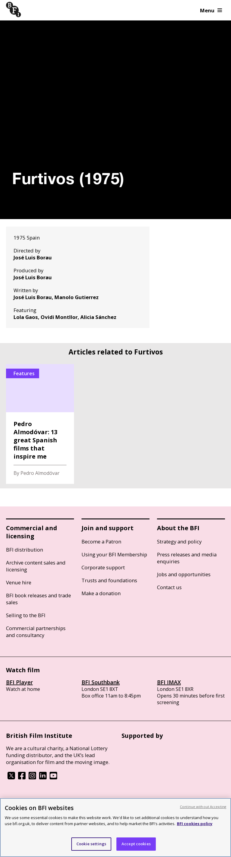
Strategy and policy (179, 541)
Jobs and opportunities (184, 574)
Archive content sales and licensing (36, 566)
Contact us (169, 587)
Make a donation (101, 593)
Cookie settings (91, 843)
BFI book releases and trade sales (38, 599)
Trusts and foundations (109, 580)
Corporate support (103, 567)
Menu (211, 10)
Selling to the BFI (25, 615)
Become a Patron (101, 541)
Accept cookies (136, 843)
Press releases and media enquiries (187, 558)
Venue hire (18, 582)
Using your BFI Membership (114, 554)
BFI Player (19, 682)
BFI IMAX (169, 682)
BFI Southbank (101, 682)
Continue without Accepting (203, 806)
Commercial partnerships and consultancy (36, 632)
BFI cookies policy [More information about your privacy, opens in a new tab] (194, 823)
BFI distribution (24, 549)
